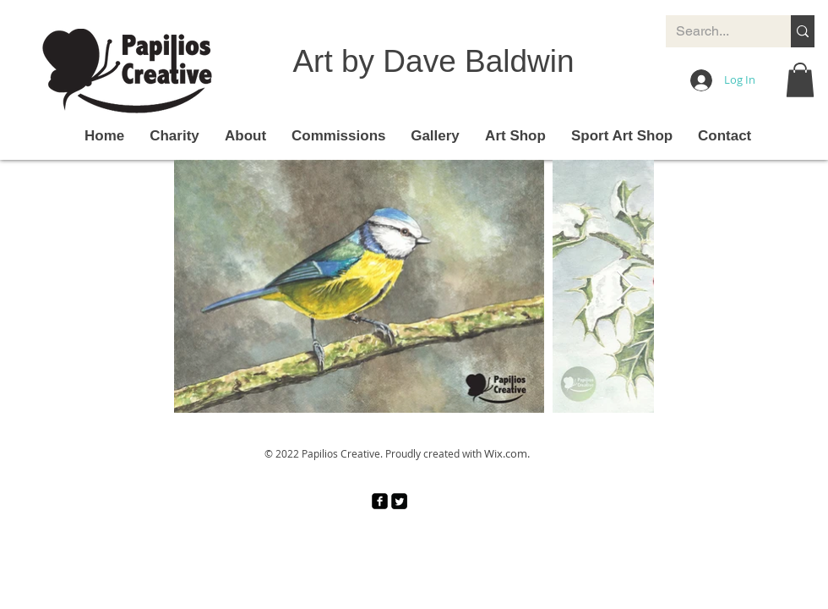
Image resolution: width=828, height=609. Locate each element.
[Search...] (715, 31)
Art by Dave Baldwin (433, 61)
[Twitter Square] (399, 501)
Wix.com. (507, 453)
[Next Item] (625, 286)
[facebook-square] (380, 501)
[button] (800, 80)
